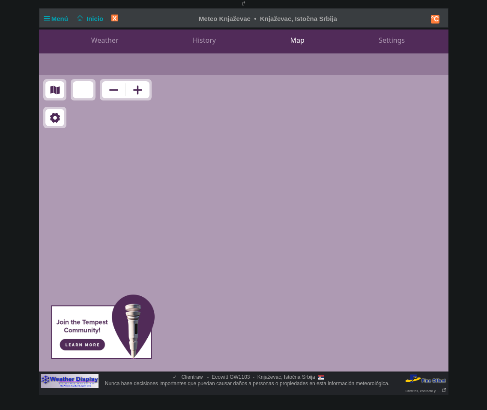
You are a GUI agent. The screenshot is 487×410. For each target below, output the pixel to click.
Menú (58, 18)
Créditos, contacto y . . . (425, 391)
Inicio (89, 18)
